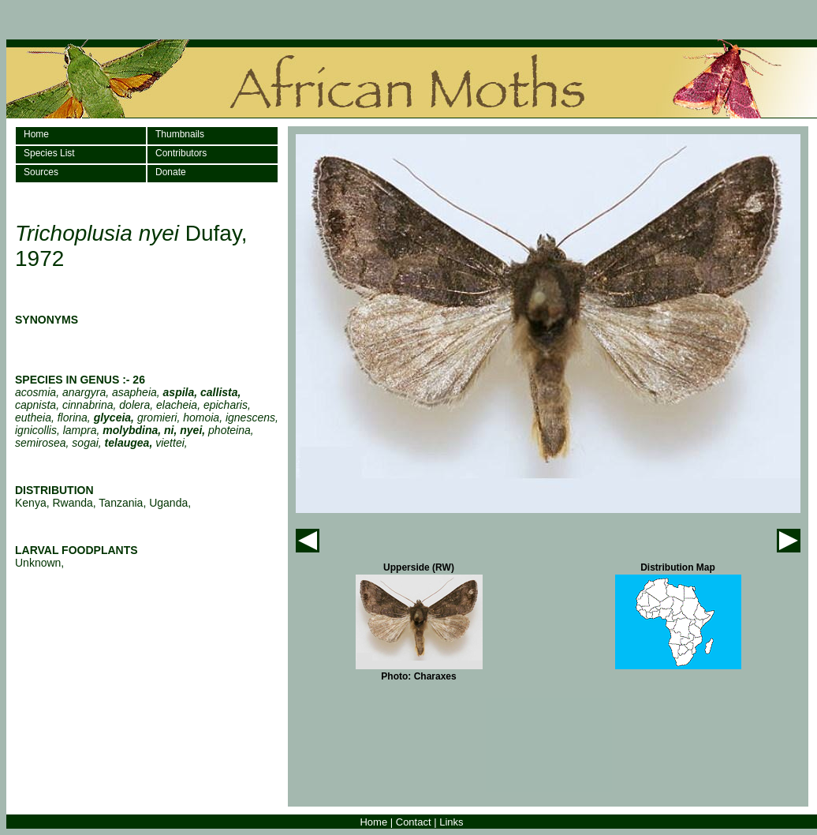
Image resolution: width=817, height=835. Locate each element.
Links (451, 822)
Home (36, 134)
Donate (170, 172)
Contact (413, 822)
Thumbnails (179, 134)
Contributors (181, 153)
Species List (49, 153)
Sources (41, 172)
